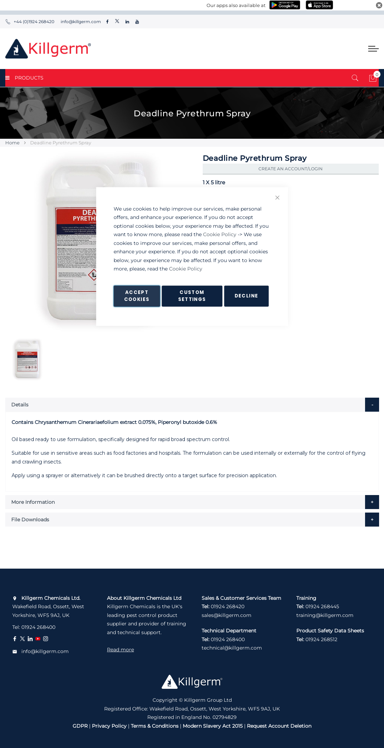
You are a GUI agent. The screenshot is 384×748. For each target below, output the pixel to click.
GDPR (80, 726)
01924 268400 (38, 627)
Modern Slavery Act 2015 (213, 726)
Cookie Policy (219, 234)
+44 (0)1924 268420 (29, 21)
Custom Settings (192, 296)
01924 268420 (227, 606)
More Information (33, 502)
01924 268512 (321, 639)
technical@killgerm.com (232, 648)
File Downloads (30, 519)
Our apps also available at (236, 5)
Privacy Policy (109, 726)
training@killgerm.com (324, 615)
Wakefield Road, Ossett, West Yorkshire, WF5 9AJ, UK (48, 606)
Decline (246, 296)
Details (19, 405)
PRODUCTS (24, 78)
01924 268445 (322, 606)
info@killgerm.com (80, 21)
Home (12, 142)
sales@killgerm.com (226, 615)
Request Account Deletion (279, 726)
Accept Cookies (136, 296)
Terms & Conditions (154, 726)
